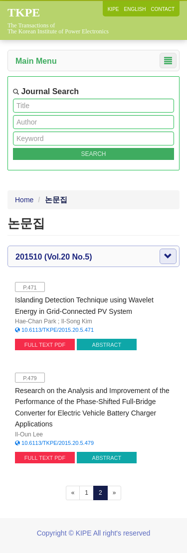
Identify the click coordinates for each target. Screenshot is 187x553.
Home (24, 200)
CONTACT (163, 9)
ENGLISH (135, 9)
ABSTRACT (107, 345)
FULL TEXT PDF (44, 345)
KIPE (113, 9)
